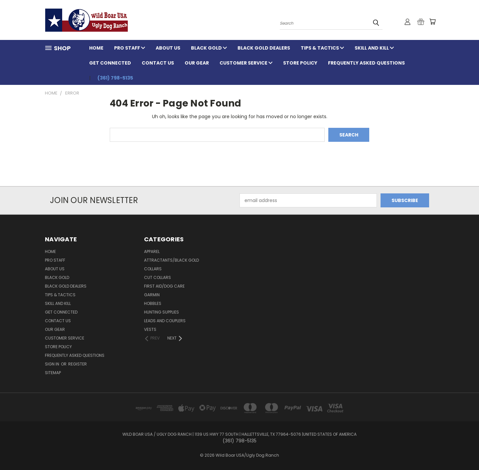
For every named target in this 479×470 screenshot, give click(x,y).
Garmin (152, 295)
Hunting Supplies (161, 312)
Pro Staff (129, 48)
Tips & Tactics (322, 48)
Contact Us (158, 63)
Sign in (52, 364)
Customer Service (246, 63)
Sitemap (53, 372)
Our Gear (197, 63)
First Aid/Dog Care (164, 286)
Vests (150, 329)
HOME (96, 48)
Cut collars (157, 277)
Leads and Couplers (165, 321)
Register (77, 364)
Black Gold (209, 48)
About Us (168, 48)
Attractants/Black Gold (171, 260)
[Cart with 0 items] (432, 21)
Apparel (152, 251)
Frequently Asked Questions (366, 63)
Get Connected (110, 63)
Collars (153, 269)
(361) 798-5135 (115, 78)
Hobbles (152, 303)
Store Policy (300, 63)
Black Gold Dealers (264, 48)
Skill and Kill (374, 48)
